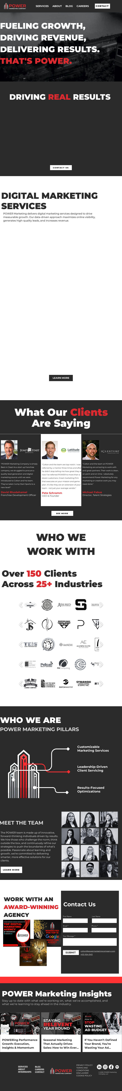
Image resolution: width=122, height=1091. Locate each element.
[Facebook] (111, 1067)
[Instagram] (105, 1067)
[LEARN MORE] (61, 378)
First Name (67, 916)
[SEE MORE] (62, 513)
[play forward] (101, 605)
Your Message (68, 936)
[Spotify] (117, 1067)
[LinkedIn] (99, 1067)
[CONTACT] (102, 6)
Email (65, 926)
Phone (94, 926)
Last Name (96, 916)
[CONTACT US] (61, 167)
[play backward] (21, 605)
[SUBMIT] (71, 952)
